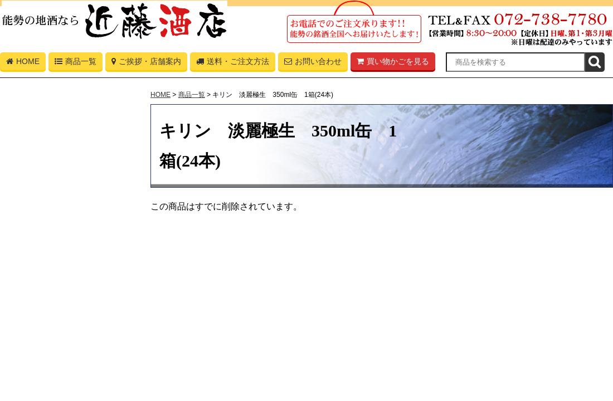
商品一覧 (75, 63)
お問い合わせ (313, 63)
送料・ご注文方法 (232, 63)
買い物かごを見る (393, 63)
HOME (23, 63)
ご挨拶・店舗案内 (146, 63)
